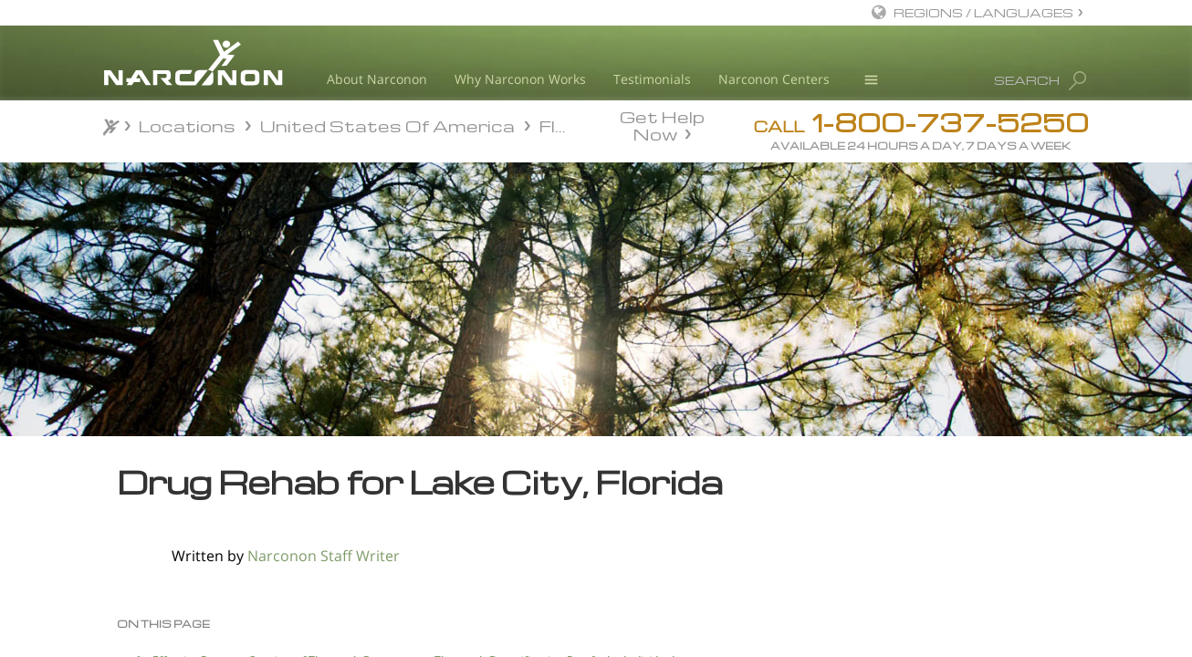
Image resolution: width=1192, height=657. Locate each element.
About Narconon (377, 79)
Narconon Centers (774, 79)
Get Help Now (662, 124)
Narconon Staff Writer (323, 556)
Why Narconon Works (520, 79)
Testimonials (652, 79)
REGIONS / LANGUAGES (983, 12)
